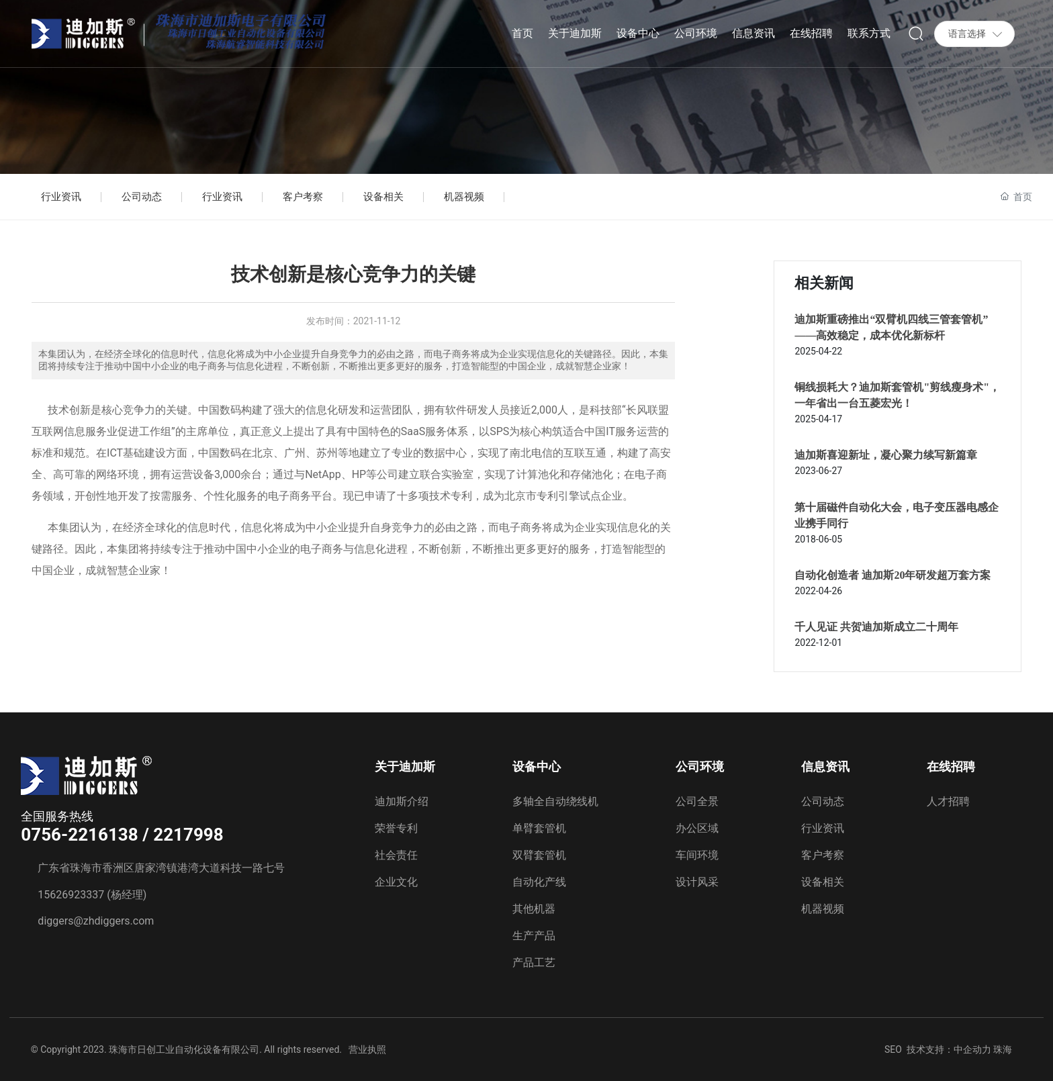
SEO (893, 1049)
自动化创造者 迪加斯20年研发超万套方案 (892, 575)
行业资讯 (61, 197)
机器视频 (464, 197)
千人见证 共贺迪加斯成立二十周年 (876, 626)
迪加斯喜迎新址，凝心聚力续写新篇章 (885, 455)
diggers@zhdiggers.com (96, 920)
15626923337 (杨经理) (92, 894)
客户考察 (303, 197)
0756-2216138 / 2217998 (122, 835)
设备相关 (383, 197)
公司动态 (142, 197)
